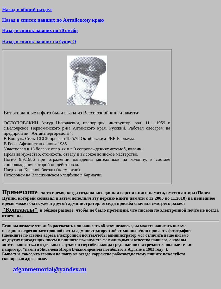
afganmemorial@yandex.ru (49, 269)
